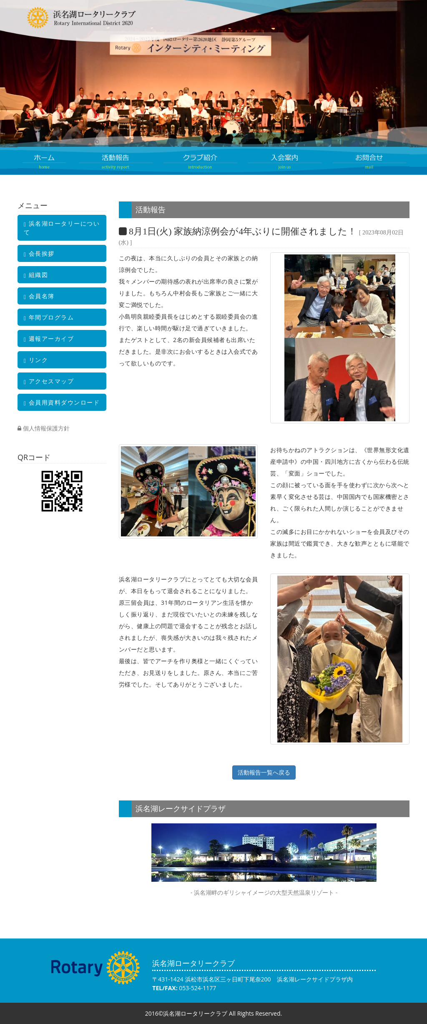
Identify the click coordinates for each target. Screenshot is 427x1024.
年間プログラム (49, 317)
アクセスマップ (49, 381)
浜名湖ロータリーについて (62, 227)
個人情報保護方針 (44, 428)
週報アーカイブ (49, 339)
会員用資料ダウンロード (62, 402)
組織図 (36, 275)
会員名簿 (39, 296)
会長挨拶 (39, 253)
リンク (36, 360)
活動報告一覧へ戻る (264, 772)
